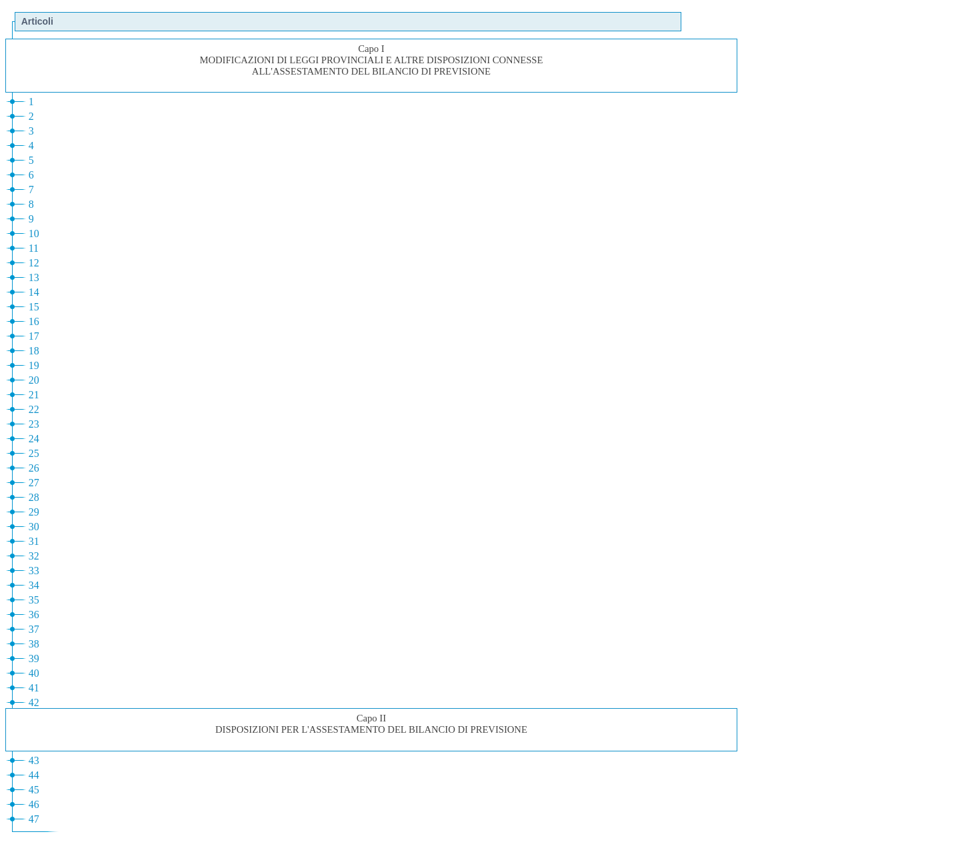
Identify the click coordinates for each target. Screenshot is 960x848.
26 (34, 468)
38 (34, 643)
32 (34, 556)
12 (34, 262)
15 (34, 306)
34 (34, 585)
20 (34, 380)
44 (34, 775)
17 (34, 336)
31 (34, 541)
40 (34, 673)
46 (34, 804)
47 (34, 819)
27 (34, 482)
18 (34, 350)
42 (34, 702)
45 (34, 789)
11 (34, 248)
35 (34, 600)
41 (34, 687)
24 (34, 438)
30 (34, 526)
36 (34, 614)
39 (34, 658)
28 (34, 497)
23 (34, 424)
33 (34, 570)
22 (34, 409)
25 (34, 453)
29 (34, 512)
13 (34, 277)
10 (34, 233)
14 (34, 292)
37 (34, 629)
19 (34, 365)
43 (34, 760)
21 (34, 394)
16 (34, 321)
